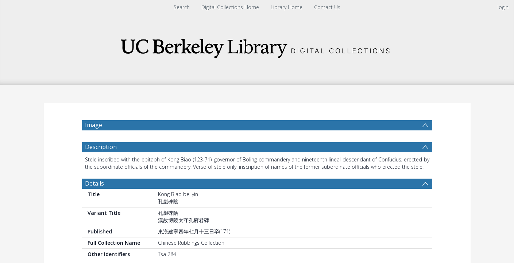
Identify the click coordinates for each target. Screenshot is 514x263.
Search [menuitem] (182, 7)
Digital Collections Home (230, 7)
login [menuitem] (503, 7)
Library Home (286, 7)
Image (93, 125)
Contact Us (327, 7)
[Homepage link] (257, 46)
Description (101, 147)
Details (94, 183)
